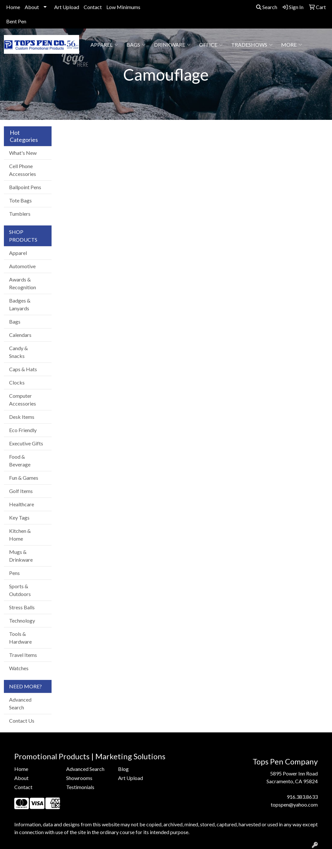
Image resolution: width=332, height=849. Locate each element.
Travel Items (23, 655)
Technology (22, 620)
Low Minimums (123, 7)
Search (266, 7)
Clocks (17, 382)
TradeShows (252, 45)
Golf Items (21, 491)
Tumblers (19, 214)
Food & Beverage (19, 460)
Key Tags (19, 517)
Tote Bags (20, 200)
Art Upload (66, 7)
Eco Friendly (23, 430)
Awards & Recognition (22, 283)
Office (211, 45)
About (32, 7)
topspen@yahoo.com (294, 804)
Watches (19, 668)
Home (13, 7)
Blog (123, 769)
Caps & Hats (23, 369)
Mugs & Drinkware (21, 556)
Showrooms (79, 778)
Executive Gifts (26, 443)
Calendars (20, 335)
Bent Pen (16, 21)
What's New (23, 153)
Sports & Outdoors (20, 590)
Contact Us (21, 720)
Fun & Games (23, 478)
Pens (14, 573)
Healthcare (21, 504)
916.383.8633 (302, 797)
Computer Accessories (22, 400)
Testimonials (80, 787)
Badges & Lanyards (19, 304)
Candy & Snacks (18, 352)
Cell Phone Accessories (22, 170)
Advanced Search (20, 703)
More (291, 45)
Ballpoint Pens (25, 187)
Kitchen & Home (20, 535)
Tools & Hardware (20, 638)
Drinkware (172, 45)
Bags (136, 45)
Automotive (22, 266)
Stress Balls (22, 607)
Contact (93, 7)
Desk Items (21, 417)
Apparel (104, 45)
